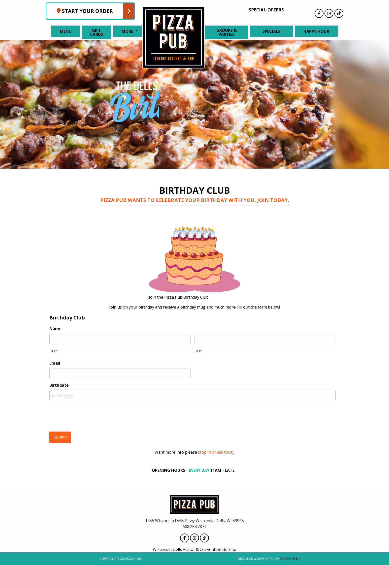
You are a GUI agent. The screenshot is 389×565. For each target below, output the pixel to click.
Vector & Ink (290, 558)
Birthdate (59, 385)
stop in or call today (216, 452)
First (53, 351)
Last (198, 351)
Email (54, 363)
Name (55, 328)
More (127, 31)
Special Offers (266, 10)
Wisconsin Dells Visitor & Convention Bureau (194, 549)
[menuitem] (64, 31)
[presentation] (87, 414)
